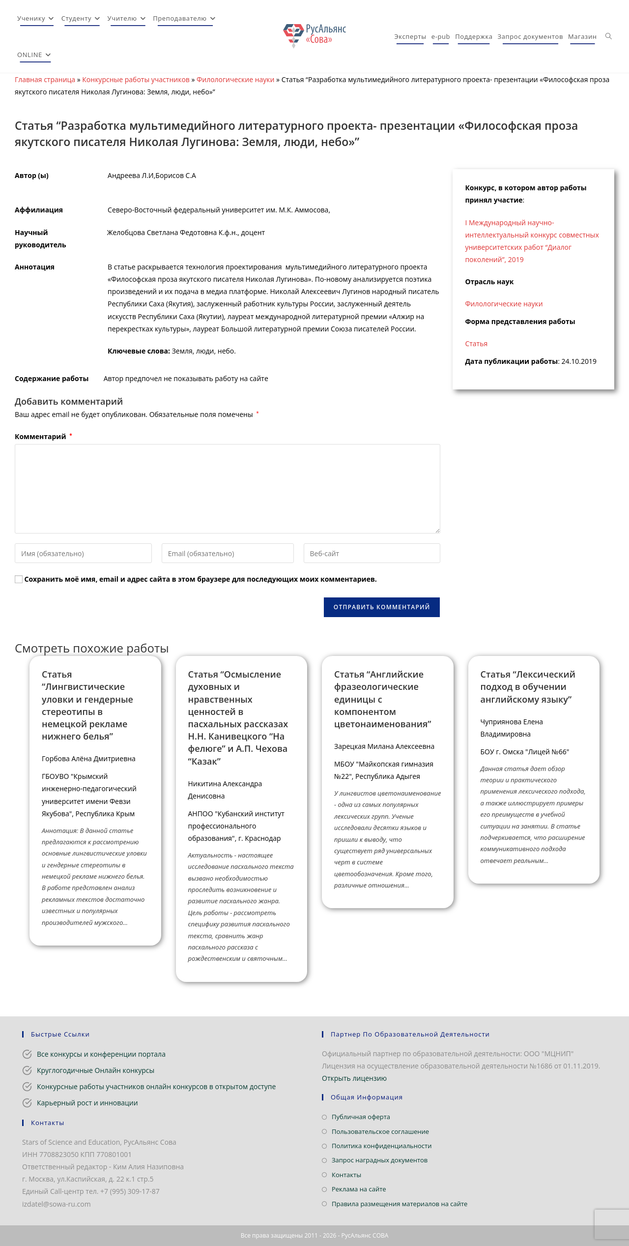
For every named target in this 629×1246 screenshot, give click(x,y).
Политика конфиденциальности (381, 1145)
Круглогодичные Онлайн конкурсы (95, 1070)
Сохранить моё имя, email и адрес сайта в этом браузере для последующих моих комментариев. (201, 579)
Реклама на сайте (359, 1189)
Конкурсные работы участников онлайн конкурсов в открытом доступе (156, 1086)
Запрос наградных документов (380, 1160)
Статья (476, 343)
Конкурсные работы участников (136, 79)
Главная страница (45, 79)
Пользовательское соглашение (380, 1131)
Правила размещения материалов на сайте (399, 1203)
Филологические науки (235, 79)
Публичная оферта (361, 1116)
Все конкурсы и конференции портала (101, 1054)
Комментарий (43, 436)
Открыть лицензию (354, 1078)
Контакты (346, 1174)
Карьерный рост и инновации (87, 1102)
